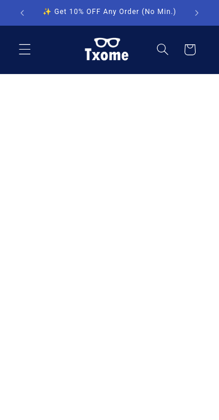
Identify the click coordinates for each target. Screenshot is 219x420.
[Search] (162, 49)
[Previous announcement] (22, 13)
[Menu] (24, 49)
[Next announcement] (197, 13)
